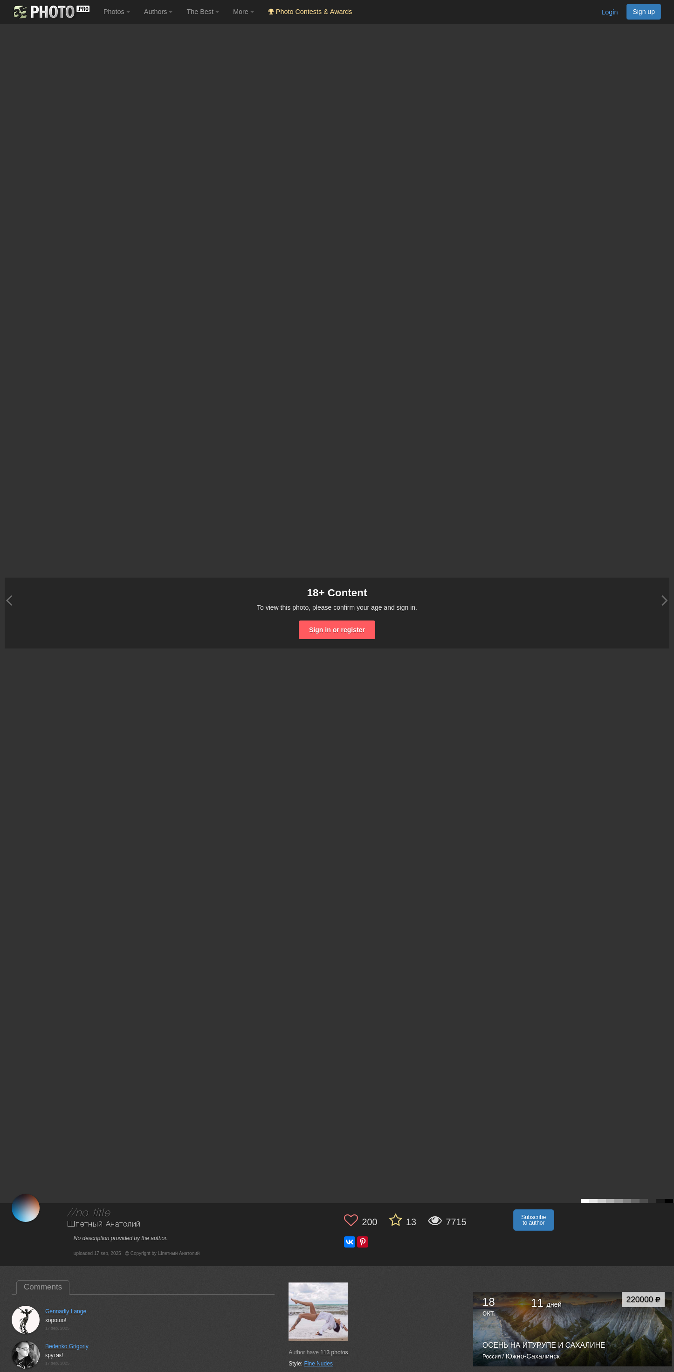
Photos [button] (116, 11)
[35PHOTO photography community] (50, 12)
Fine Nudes (318, 1363)
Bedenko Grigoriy (67, 1346)
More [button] (243, 11)
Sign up (644, 11)
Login (609, 12)
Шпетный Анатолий (104, 1224)
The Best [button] (202, 11)
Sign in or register (337, 630)
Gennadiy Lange (65, 1311)
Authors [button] (158, 11)
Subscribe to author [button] (533, 1220)
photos (334, 1352)
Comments (43, 1286)
